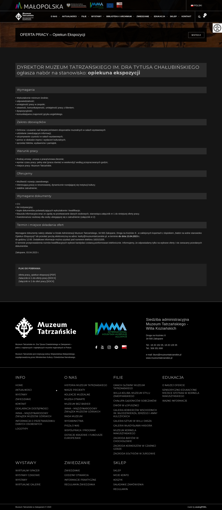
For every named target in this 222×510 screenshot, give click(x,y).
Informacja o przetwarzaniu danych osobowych (35, 422)
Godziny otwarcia (76, 475)
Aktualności (23, 390)
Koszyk (118, 479)
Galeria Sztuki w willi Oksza (132, 421)
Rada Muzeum (73, 416)
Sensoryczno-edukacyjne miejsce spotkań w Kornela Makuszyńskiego (180, 393)
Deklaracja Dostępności (31, 408)
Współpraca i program (80, 430)
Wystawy (21, 394)
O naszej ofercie (173, 385)
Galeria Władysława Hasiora (132, 425)
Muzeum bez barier (77, 404)
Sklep (117, 470)
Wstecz (196, 35)
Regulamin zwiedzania (79, 484)
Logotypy (21, 428)
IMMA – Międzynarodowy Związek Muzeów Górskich (33, 415)
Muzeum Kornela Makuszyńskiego (124, 432)
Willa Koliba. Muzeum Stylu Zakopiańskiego (131, 395)
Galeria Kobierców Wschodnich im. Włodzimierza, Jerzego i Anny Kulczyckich (135, 413)
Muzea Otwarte (74, 399)
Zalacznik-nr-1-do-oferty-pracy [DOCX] (37, 278)
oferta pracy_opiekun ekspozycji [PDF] (37, 275)
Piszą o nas (71, 425)
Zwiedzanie (23, 399)
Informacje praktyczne (80, 479)
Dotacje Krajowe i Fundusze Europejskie (83, 436)
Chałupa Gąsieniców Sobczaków (135, 400)
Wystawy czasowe (27, 475)
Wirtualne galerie (28, 484)
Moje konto (121, 475)
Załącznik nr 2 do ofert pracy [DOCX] (36, 281)
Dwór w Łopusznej (126, 405)
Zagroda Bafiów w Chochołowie (126, 440)
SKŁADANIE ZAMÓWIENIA (128, 484)
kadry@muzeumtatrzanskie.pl (92, 236)
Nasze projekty (74, 390)
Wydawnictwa (73, 421)
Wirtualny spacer (27, 470)
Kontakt (20, 404)
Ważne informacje (174, 400)
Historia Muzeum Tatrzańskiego (85, 385)
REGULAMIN (120, 489)
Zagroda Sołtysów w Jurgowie (134, 453)
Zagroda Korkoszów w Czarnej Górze (134, 447)
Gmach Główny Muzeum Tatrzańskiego (129, 387)
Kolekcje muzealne (77, 394)
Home (19, 385)
